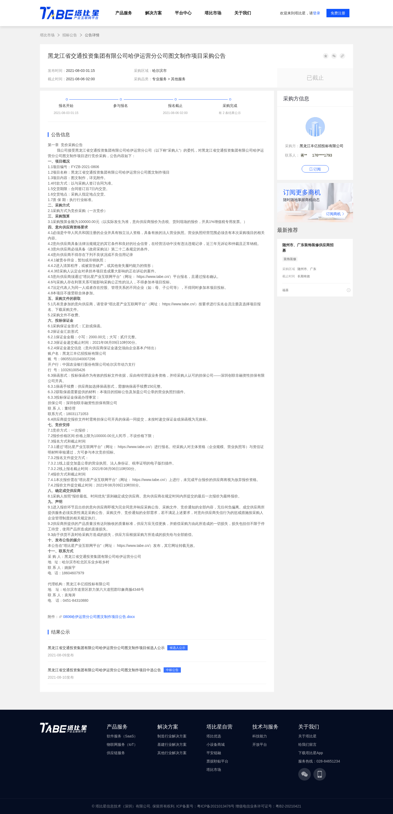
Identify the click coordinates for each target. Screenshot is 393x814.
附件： (53, 617)
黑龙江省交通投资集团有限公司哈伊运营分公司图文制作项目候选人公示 (106, 648)
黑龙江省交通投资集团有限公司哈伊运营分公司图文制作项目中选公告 (104, 670)
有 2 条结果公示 (230, 112)
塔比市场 (47, 35)
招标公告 (69, 35)
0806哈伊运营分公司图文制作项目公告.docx (99, 617)
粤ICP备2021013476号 (215, 806)
